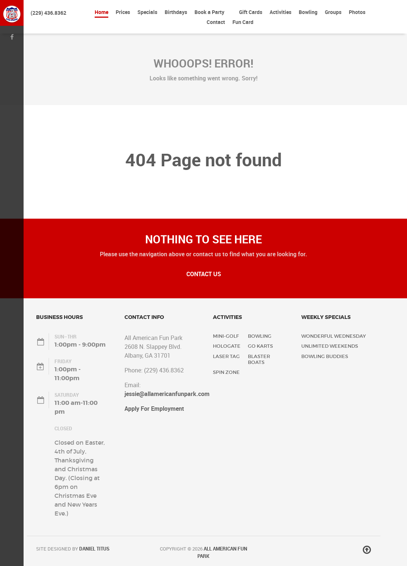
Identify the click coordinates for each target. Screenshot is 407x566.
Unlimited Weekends (329, 346)
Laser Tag (226, 356)
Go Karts (260, 346)
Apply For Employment (154, 408)
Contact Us (203, 274)
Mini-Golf (226, 336)
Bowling (259, 336)
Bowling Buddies (324, 356)
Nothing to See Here (203, 239)
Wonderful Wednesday (333, 336)
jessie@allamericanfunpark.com (167, 394)
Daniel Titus (94, 548)
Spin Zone (226, 372)
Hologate (227, 346)
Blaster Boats (259, 359)
